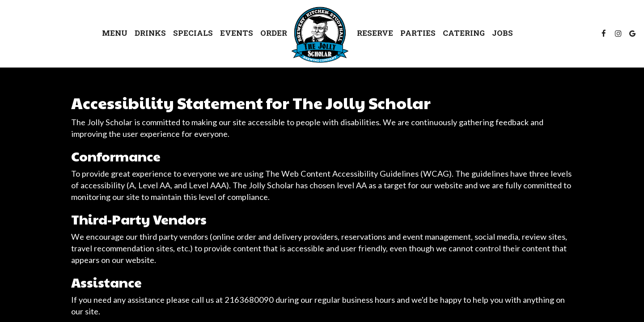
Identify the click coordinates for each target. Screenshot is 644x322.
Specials (193, 33)
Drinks (150, 33)
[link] (322, 35)
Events (236, 33)
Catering (464, 33)
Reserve (375, 33)
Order (273, 33)
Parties (418, 33)
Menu (114, 33)
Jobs (502, 33)
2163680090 (249, 300)
